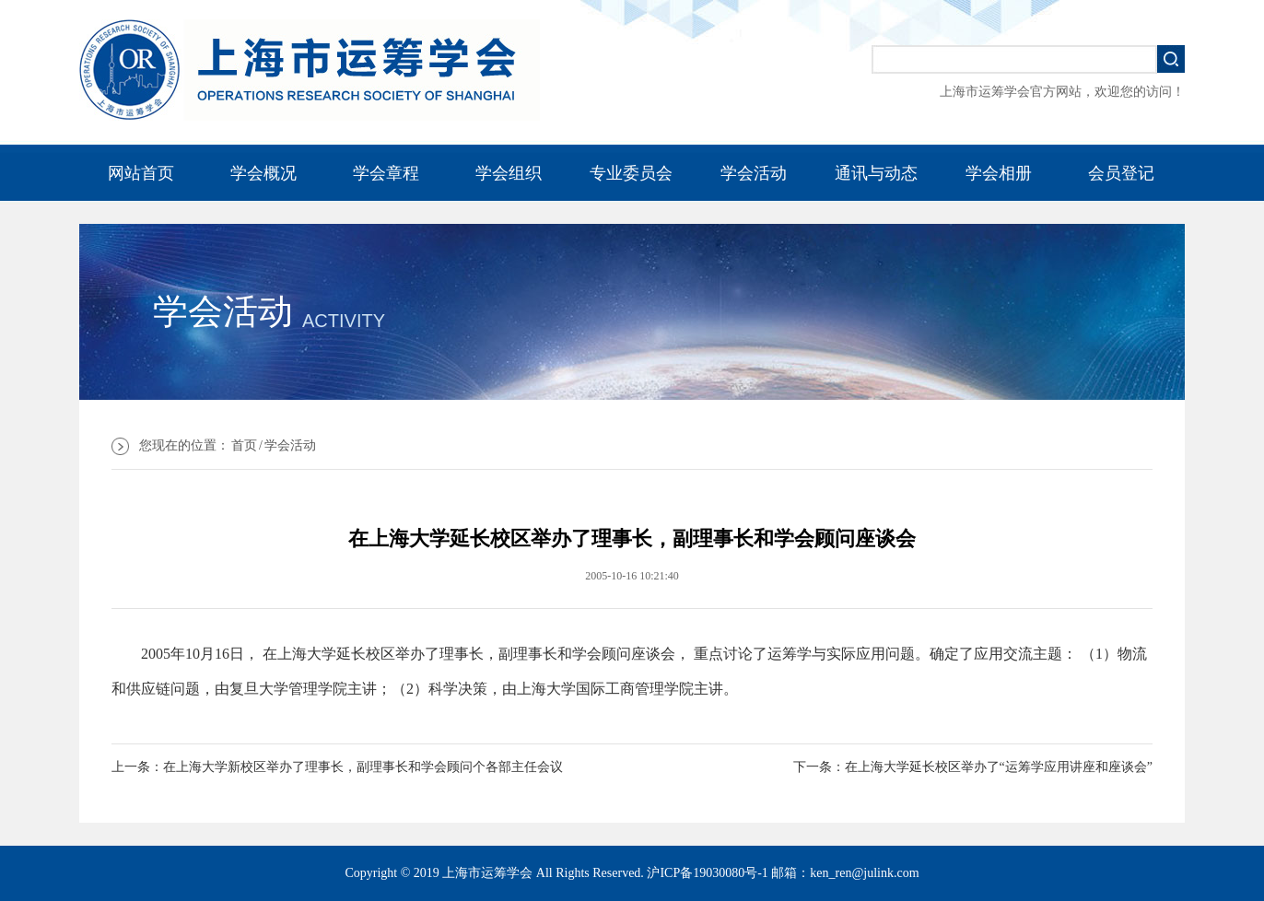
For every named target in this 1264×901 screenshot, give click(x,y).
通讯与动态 (876, 173)
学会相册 (999, 173)
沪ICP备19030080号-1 (707, 873)
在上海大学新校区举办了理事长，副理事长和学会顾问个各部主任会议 (363, 767)
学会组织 (508, 173)
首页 (244, 445)
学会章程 (386, 173)
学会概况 (263, 173)
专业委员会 (631, 173)
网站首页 (141, 173)
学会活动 (753, 173)
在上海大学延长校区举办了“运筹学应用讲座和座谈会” (999, 767)
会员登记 (1121, 173)
